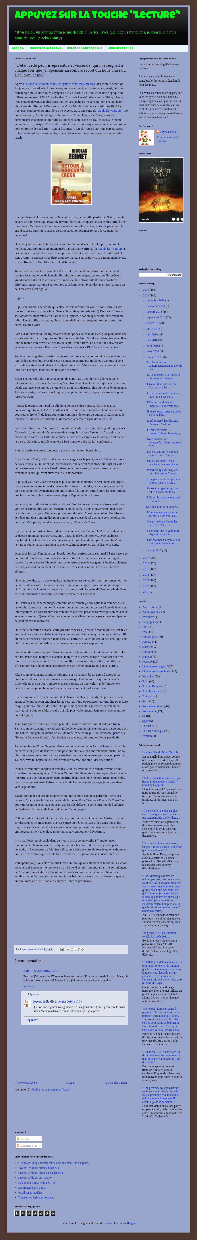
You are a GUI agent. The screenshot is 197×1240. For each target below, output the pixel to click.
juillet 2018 (154, 328)
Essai (145, 631)
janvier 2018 (154, 550)
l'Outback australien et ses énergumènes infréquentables (59, 84)
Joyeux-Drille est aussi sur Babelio (38, 1167)
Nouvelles (148, 676)
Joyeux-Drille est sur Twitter (35, 1177)
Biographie (148, 622)
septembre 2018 (156, 317)
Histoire (147, 646)
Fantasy (146, 641)
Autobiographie (151, 612)
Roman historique (152, 706)
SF (144, 716)
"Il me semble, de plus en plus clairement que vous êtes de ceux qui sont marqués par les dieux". (161, 814)
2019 (146, 289)
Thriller (146, 725)
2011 (146, 591)
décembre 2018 (156, 300)
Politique (147, 696)
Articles (23, 1138)
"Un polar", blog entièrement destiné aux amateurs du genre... (54, 1162)
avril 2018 (153, 345)
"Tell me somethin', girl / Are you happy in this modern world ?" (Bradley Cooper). (161, 782)
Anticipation (149, 607)
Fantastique (149, 636)
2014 (146, 574)
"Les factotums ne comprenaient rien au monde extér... (164, 366)
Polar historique (151, 691)
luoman (108, 1223)
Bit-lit (145, 626)
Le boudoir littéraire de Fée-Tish (37, 1182)
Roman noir (149, 711)
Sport (145, 720)
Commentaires (27, 1145)
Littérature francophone (156, 671)
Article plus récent (26, 1082)
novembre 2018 (156, 306)
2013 (146, 580)
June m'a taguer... (122, 48)
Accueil (18, 48)
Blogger (131, 1223)
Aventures (148, 616)
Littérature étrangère (154, 666)
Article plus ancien (116, 1082)
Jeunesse (147, 661)
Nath (26, 970)
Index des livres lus (45, 48)
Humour (147, 656)
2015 (146, 569)
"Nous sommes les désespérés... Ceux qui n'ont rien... (163, 442)
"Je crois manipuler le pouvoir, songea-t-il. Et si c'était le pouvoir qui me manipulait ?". (162, 847)
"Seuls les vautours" (110, 110)
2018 (146, 295)
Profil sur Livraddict (30, 1192)
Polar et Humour (152, 686)
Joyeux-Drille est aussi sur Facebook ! (40, 1172)
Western (147, 735)
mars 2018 (153, 351)
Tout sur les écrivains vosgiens (36, 1197)
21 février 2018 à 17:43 (44, 970)
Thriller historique (153, 730)
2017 (146, 557)
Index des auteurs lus (84, 48)
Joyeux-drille (41, 1001)
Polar (145, 681)
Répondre (29, 986)
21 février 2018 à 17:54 (68, 1001)
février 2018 (154, 357)
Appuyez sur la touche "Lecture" (97, 16)
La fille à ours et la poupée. (162, 506)
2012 (146, 586)
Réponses (33, 994)
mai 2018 (152, 340)
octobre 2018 (155, 311)
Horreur (147, 651)
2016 (146, 563)
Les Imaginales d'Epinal (32, 1187)
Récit (145, 701)
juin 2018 (153, 334)
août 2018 (153, 323)
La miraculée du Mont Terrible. (160, 752)
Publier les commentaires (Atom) (51, 1089)
